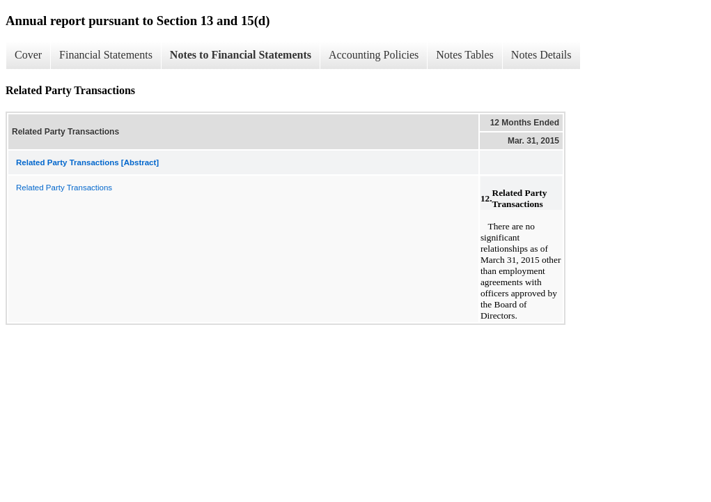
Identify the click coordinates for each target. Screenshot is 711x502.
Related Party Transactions (64, 187)
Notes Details (541, 55)
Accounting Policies (374, 55)
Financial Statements (106, 55)
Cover (28, 55)
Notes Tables (465, 55)
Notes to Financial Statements (240, 55)
